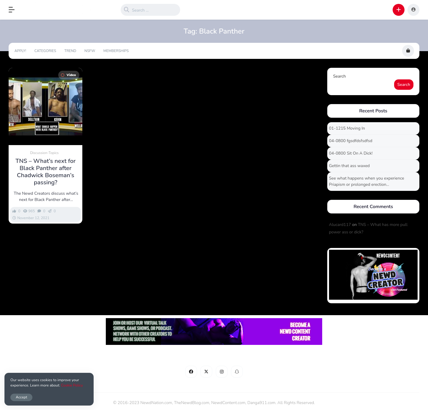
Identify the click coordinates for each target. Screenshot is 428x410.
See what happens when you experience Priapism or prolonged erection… (366, 181)
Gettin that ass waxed (349, 166)
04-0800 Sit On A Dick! (351, 153)
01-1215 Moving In (347, 128)
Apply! (20, 50)
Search (339, 76)
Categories (45, 50)
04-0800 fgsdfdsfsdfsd (350, 141)
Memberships (116, 50)
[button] (15, 10)
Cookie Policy (72, 385)
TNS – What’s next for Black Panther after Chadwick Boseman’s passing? (45, 172)
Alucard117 (340, 224)
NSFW (89, 50)
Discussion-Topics (44, 152)
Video (68, 75)
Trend (70, 50)
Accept (21, 397)
